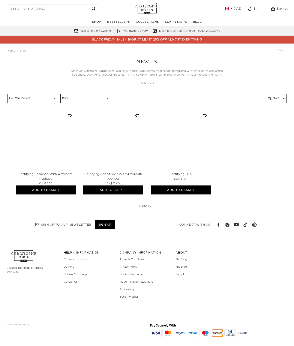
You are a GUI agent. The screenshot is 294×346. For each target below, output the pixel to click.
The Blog (181, 267)
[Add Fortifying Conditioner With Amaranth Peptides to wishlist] (137, 115)
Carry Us (181, 274)
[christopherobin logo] (147, 8)
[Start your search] (53, 9)
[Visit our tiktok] (245, 224)
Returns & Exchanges (77, 274)
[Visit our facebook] (218, 224)
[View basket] (279, 8)
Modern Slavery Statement (136, 282)
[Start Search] (93, 9)
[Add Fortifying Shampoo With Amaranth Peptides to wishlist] (69, 115)
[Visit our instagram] (227, 224)
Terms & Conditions (132, 259)
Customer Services (75, 259)
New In (147, 62)
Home (11, 51)
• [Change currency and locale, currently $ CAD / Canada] (233, 8)
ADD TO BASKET (45, 189)
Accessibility (127, 289)
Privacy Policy (128, 267)
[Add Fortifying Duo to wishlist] (204, 115)
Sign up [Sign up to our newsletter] (105, 224)
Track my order (129, 297)
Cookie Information (131, 274)
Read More (147, 83)
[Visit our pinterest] (254, 224)
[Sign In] (256, 8)
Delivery (69, 267)
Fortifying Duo (181, 174)
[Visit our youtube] (236, 224)
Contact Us (71, 282)
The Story (182, 259)
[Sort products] (276, 98)
